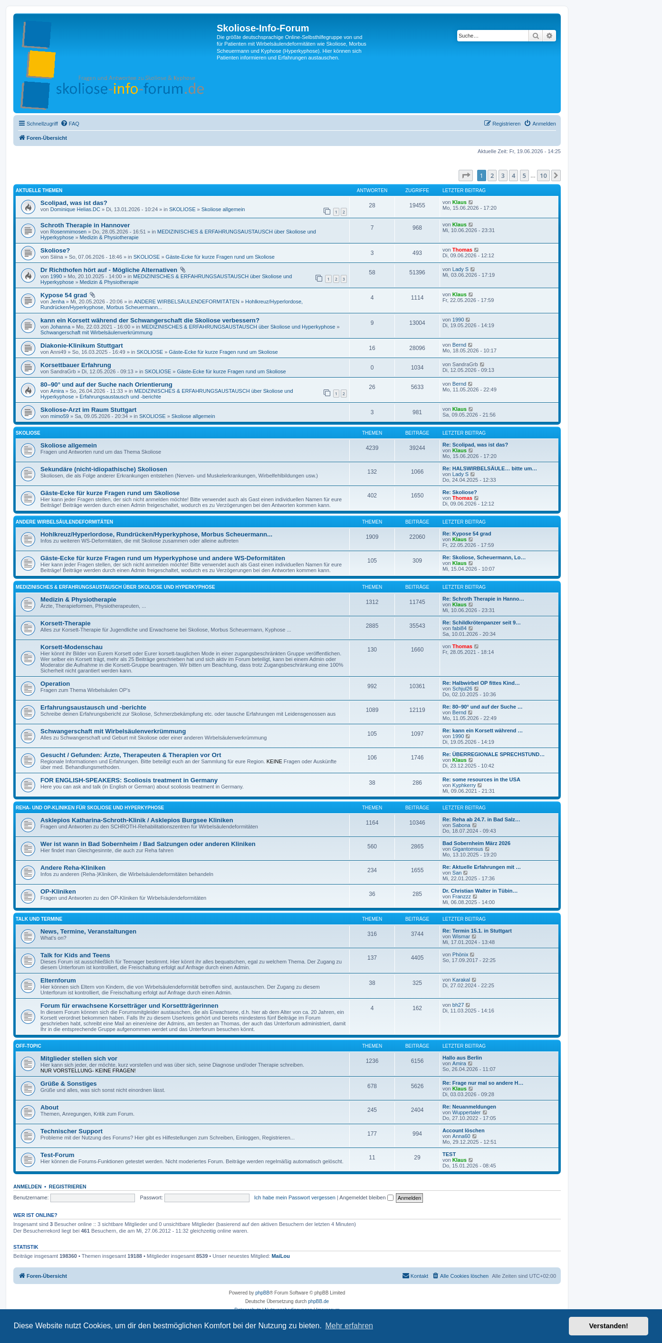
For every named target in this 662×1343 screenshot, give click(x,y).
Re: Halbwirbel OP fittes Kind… (481, 683)
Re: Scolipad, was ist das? (475, 445)
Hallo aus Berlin (462, 1058)
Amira (57, 391)
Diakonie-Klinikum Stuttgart (81, 345)
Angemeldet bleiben (366, 1197)
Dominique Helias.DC (75, 209)
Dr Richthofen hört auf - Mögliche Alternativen (108, 269)
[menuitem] (69, 123)
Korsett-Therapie (65, 623)
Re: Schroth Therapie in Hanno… (483, 599)
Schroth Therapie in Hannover (85, 225)
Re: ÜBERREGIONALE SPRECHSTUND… (493, 754)
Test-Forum (57, 1154)
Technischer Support (71, 1131)
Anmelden (27, 1186)
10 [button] (543, 175)
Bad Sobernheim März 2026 (476, 843)
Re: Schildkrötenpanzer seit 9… (481, 622)
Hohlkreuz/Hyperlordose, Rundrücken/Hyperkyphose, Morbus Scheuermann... (156, 534)
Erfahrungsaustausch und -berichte (120, 396)
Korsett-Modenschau (71, 647)
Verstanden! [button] (608, 1326)
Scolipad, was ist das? (73, 202)
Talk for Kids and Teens (75, 955)
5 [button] (524, 175)
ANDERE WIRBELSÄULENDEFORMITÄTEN (187, 301)
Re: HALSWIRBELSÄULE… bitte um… (489, 468)
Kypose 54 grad (63, 295)
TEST (449, 1154)
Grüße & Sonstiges (68, 1083)
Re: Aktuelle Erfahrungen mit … (481, 867)
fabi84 (459, 628)
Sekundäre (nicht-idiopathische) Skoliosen (103, 469)
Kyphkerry (464, 785)
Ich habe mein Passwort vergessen (295, 1197)
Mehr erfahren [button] (349, 1326)
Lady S (460, 269)
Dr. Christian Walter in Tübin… (480, 891)
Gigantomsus (467, 849)
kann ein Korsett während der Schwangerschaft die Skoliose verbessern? (149, 320)
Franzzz (461, 896)
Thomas (462, 250)
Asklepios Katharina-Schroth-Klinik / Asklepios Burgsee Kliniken (136, 820)
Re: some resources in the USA (481, 779)
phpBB (262, 1292)
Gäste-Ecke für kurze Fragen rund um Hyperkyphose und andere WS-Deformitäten (162, 558)
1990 (56, 276)
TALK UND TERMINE (39, 919)
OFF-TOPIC (28, 1046)
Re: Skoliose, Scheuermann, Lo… (484, 557)
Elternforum (58, 980)
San (457, 873)
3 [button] (503, 175)
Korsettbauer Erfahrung (75, 365)
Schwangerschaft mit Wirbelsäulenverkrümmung (96, 332)
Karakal (461, 980)
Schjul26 (462, 688)
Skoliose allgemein (223, 209)
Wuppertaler (466, 1112)
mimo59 (59, 416)
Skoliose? (55, 250)
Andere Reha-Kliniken (73, 867)
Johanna (60, 327)
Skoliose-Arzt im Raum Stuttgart (88, 409)
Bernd (459, 345)
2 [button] (492, 175)
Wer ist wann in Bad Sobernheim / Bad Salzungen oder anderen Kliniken (148, 843)
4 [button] (513, 175)
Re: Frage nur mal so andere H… (483, 1083)
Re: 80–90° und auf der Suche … (482, 707)
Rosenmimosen (68, 231)
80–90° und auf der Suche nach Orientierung (106, 384)
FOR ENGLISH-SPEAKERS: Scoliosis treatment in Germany (129, 780)
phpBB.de (318, 1301)
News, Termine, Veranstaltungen (88, 931)
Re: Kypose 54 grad (466, 533)
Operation (55, 683)
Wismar (461, 936)
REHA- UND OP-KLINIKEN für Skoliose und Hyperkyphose (90, 807)
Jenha (57, 301)
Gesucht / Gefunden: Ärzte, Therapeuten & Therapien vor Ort (130, 755)
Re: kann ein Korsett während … (482, 730)
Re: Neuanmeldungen (469, 1106)
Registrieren (67, 1186)
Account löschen (463, 1130)
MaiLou (280, 1256)
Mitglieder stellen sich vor (78, 1058)
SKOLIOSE (182, 209)
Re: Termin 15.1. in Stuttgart (477, 931)
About (49, 1107)
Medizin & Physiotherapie (109, 237)
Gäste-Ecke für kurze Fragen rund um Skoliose (220, 257)
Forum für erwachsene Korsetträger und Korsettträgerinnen (129, 1005)
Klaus (459, 202)
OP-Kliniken (58, 891)
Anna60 (461, 1136)
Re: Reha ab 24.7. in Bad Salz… (481, 819)
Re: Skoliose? (459, 492)
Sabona (461, 825)
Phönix (460, 954)
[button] (466, 175)
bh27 (458, 1005)
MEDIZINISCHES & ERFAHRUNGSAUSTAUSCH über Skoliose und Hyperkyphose (239, 327)
